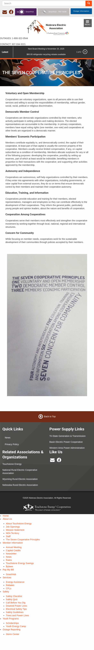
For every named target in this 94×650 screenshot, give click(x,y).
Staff (8, 536)
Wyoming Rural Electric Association (20, 479)
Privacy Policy (12, 444)
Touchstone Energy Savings (20, 563)
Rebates (10, 585)
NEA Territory (12, 533)
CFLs (8, 588)
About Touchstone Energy (19, 523)
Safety (6, 591)
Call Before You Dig (15, 602)
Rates (9, 560)
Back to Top (50, 416)
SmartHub (11, 574)
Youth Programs (11, 618)
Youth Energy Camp (16, 626)
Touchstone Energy (12, 464)
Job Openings (13, 526)
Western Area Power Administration (67, 448)
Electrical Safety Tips (16, 609)
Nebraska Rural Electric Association (20, 485)
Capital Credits (13, 550)
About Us (7, 519)
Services (7, 577)
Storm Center (12, 634)
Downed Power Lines (16, 606)
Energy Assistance (15, 582)
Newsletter (11, 553)
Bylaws (9, 566)
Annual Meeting (13, 547)
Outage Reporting (11, 629)
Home (6, 515)
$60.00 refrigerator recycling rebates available (46, 54)
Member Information (13, 542)
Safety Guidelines (15, 612)
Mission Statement (15, 530)
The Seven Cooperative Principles (23, 539)
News (7, 437)
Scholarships (12, 623)
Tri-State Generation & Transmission (67, 436)
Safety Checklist (14, 596)
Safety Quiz (11, 599)
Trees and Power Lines (17, 615)
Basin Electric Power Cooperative (66, 442)
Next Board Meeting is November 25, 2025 (46, 49)
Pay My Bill (8, 569)
